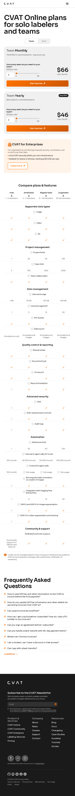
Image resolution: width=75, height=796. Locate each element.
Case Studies (58, 734)
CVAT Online (14, 725)
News (35, 726)
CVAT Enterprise (16, 733)
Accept (27, 788)
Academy (56, 738)
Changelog (57, 730)
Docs (54, 726)
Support (36, 734)
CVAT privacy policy (61, 780)
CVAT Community (16, 729)
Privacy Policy (27, 710)
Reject (11, 788)
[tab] (31, 41)
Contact (36, 738)
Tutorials (55, 742)
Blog (53, 722)
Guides (55, 746)
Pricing (11, 741)
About (35, 722)
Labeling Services (16, 737)
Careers (36, 730)
